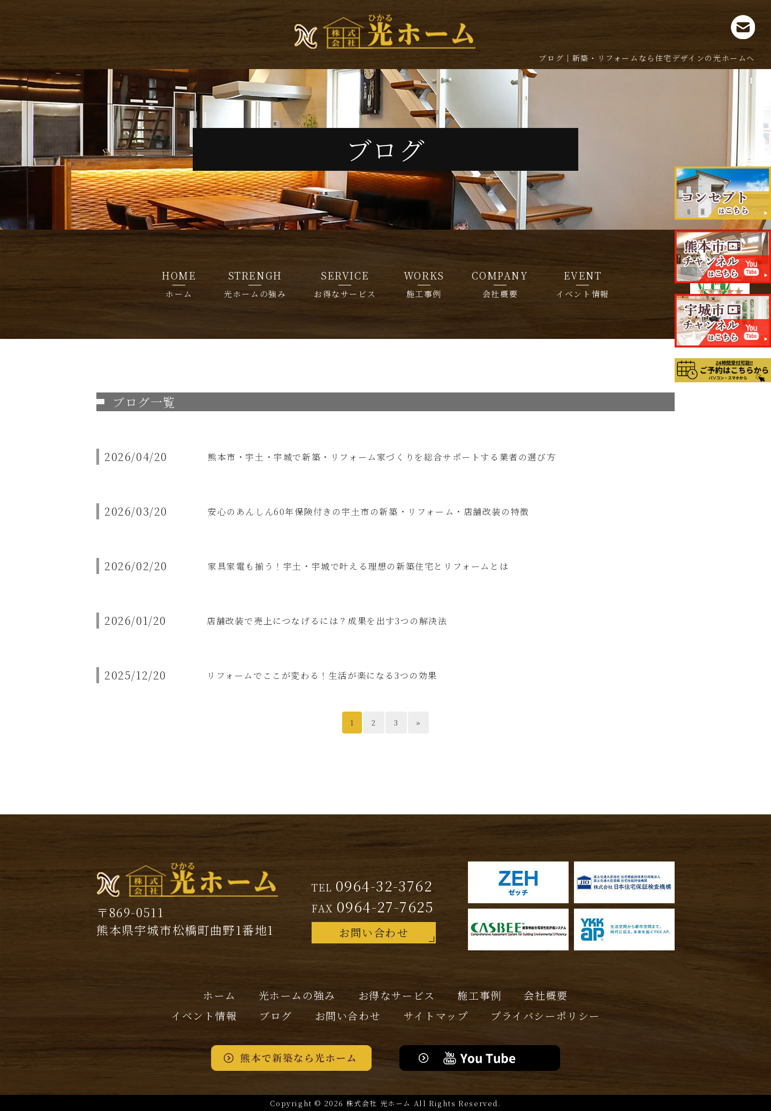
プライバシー (545, 1015)
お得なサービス (345, 283)
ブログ (275, 1015)
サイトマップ (435, 1015)
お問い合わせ (374, 932)
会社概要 (500, 283)
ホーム (179, 283)
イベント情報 (582, 283)
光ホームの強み (255, 283)
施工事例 (424, 283)
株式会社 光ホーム (378, 1103)
